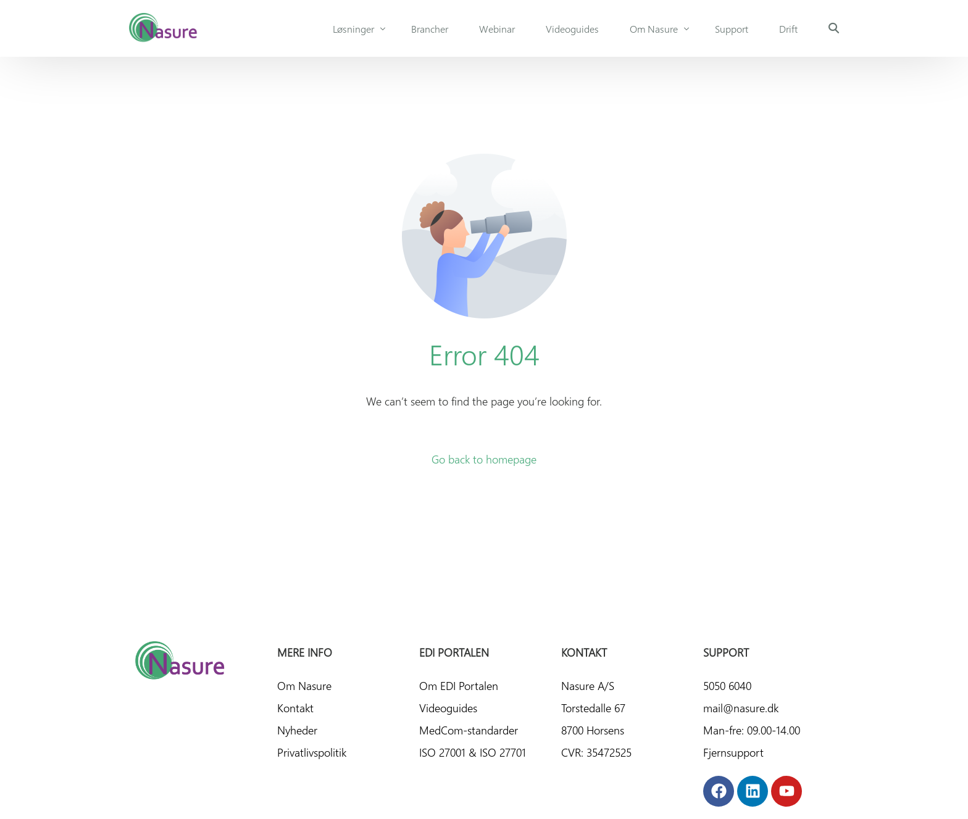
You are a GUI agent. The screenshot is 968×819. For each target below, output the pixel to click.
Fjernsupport (733, 752)
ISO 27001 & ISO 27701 (474, 752)
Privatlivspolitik (311, 752)
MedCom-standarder (468, 730)
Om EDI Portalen (458, 685)
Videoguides (448, 707)
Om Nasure (304, 685)
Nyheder (297, 730)
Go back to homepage (484, 459)
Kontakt (295, 707)
